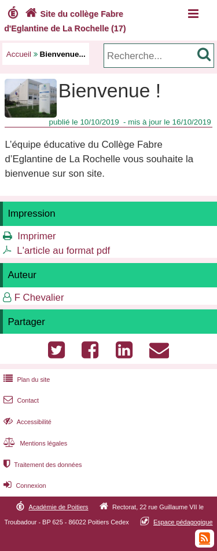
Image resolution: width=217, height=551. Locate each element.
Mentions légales (34, 443)
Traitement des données (41, 464)
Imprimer (36, 236)
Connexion (23, 485)
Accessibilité (26, 421)
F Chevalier (39, 297)
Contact (20, 400)
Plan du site (25, 379)
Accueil (18, 54)
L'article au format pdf (63, 250)
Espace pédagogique (183, 522)
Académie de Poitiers (58, 506)
